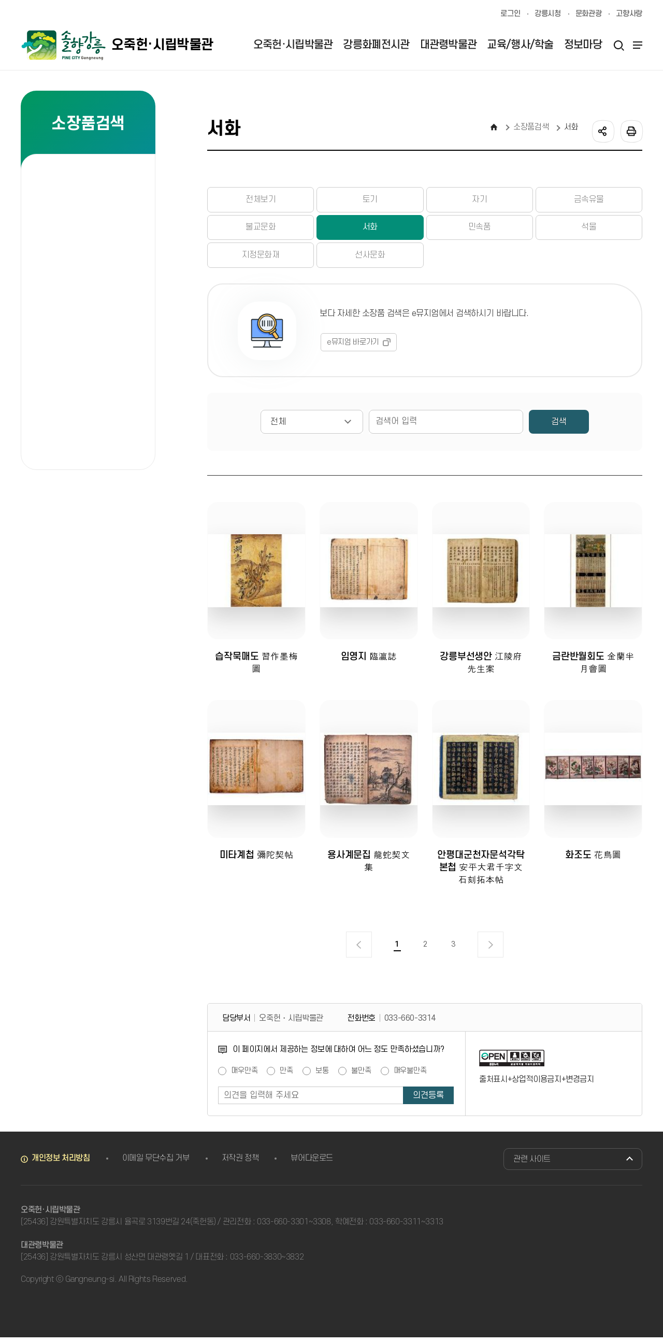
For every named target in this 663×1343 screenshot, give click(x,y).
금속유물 (589, 200)
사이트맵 (636, 45)
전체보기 (261, 200)
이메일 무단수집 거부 (156, 1163)
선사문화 (370, 257)
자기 (479, 200)
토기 (370, 200)
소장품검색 (531, 127)
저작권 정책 (240, 1163)
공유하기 (602, 130)
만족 (286, 1077)
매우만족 (244, 1077)
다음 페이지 (490, 950)
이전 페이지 (359, 950)
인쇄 (630, 130)
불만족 (361, 1077)
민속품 (479, 228)
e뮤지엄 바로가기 (353, 344)
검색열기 (618, 45)
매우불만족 (410, 1077)
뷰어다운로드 (312, 1163)
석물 (588, 228)
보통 (322, 1077)
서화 (370, 228)
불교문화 (261, 228)
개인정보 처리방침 (61, 1163)
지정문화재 (261, 257)
